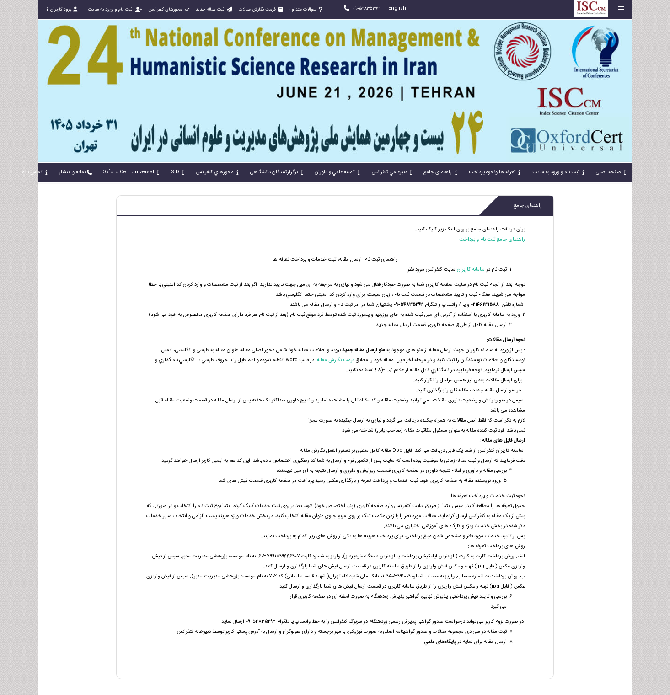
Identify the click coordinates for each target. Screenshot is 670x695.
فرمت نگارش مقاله (335, 360)
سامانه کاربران (470, 269)
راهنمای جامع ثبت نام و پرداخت (492, 239)
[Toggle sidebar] (621, 9)
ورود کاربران (62, 9)
